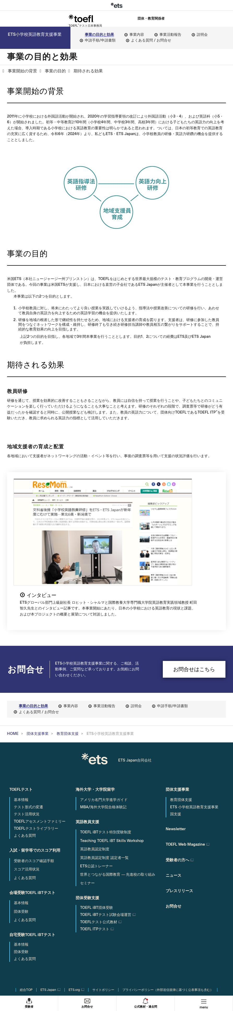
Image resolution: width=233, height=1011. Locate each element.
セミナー (87, 808)
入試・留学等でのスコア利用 (36, 776)
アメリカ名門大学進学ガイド (104, 726)
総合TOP (26, 914)
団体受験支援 (88, 822)
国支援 (175, 741)
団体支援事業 (38, 660)
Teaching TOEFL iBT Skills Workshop (112, 766)
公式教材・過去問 (145, 1006)
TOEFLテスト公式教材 (98, 847)
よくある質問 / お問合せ (151, 40)
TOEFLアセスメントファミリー (39, 748)
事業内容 (136, 34)
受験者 (29, 1006)
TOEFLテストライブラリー (36, 755)
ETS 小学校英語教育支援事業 (194, 733)
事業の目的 (55, 70)
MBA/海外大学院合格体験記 (103, 733)
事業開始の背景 (22, 70)
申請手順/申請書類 (100, 40)
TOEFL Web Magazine (187, 769)
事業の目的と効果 (99, 34)
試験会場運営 (105, 840)
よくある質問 (25, 762)
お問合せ (87, 1006)
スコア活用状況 (26, 795)
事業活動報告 (170, 34)
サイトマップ (116, 923)
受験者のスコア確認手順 (34, 786)
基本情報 (21, 726)
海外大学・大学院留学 (96, 716)
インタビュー (141, 486)
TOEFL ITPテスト (94, 854)
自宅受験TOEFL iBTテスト (34, 858)
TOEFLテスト (22, 716)
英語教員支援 (88, 747)
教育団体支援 (68, 660)
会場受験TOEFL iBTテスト (34, 817)
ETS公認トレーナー (96, 791)
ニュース (174, 798)
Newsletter (176, 755)
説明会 (202, 34)
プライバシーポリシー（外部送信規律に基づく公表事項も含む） (167, 914)
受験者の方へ (178, 784)
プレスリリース (180, 813)
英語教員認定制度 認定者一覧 (104, 783)
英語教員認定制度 (94, 775)
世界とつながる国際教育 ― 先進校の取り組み (117, 800)
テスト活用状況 (26, 741)
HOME (13, 660)
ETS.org (74, 914)
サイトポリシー (103, 914)
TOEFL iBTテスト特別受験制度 (105, 758)
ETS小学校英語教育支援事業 (32, 35)
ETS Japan (48, 914)
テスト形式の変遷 (28, 733)
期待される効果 (88, 70)
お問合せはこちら (194, 596)
